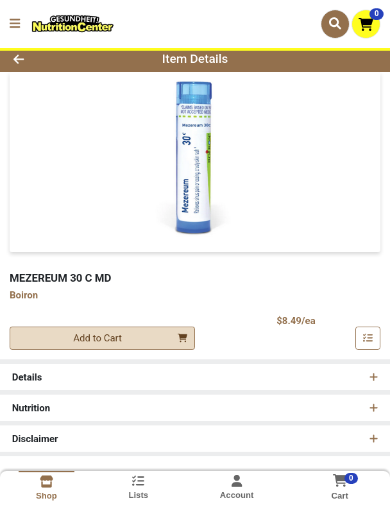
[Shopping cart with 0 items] (366, 24)
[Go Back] (56, 59)
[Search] (335, 24)
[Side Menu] (15, 24)
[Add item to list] (368, 338)
